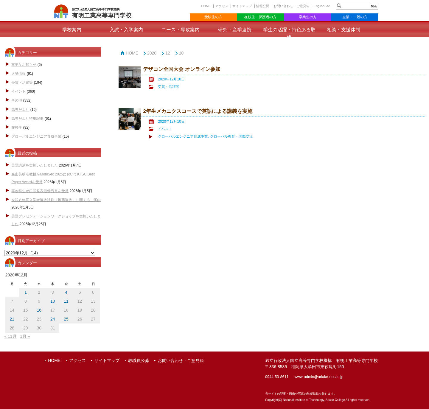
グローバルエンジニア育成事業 (36, 136)
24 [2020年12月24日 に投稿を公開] (52, 319)
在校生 (16, 127)
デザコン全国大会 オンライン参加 (181, 69)
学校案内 (71, 29)
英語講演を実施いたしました (34, 165)
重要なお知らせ (23, 65)
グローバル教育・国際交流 (231, 136)
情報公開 (262, 6)
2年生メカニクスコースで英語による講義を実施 (197, 111)
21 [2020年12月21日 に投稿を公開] (12, 319)
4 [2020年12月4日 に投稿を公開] (66, 292)
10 (181, 53)
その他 (16, 100)
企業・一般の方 (354, 17)
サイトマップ (242, 6)
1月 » (25, 336)
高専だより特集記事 (27, 118)
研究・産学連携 (234, 29)
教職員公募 (138, 360)
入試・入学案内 (126, 29)
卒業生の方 (308, 17)
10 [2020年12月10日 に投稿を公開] (52, 301)
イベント (18, 91)
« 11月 (10, 336)
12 (167, 53)
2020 (151, 53)
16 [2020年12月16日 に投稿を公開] (39, 310)
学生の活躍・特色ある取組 (289, 33)
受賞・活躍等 (22, 82)
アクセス (221, 6)
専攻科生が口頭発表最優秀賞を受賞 (40, 191)
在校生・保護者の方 (260, 17)
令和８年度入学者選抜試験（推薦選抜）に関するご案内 (56, 200)
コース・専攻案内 (180, 29)
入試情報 (18, 73)
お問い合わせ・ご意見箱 (291, 6)
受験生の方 (213, 17)
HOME (206, 6)
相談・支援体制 (343, 29)
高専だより (20, 110)
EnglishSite (322, 6)
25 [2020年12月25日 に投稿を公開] (66, 319)
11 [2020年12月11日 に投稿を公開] (66, 301)
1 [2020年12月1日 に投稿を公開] (25, 292)
